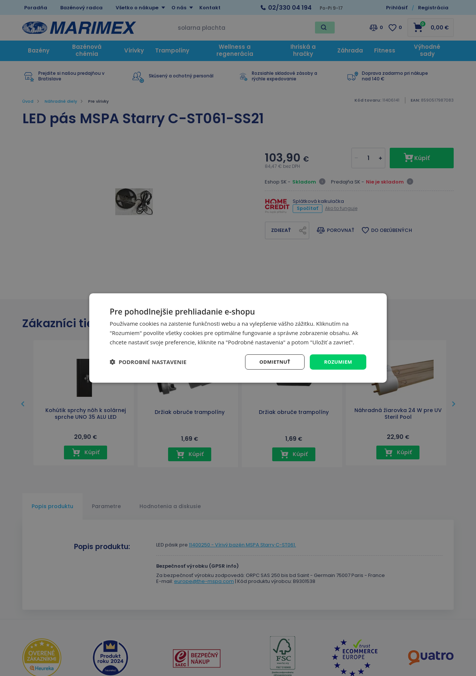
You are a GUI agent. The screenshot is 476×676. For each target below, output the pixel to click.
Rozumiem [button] (337, 361)
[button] (148, 362)
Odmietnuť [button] (271, 361)
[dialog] (238, 338)
